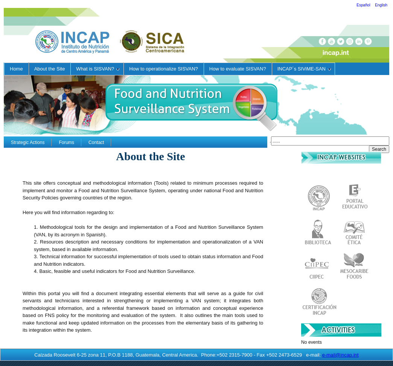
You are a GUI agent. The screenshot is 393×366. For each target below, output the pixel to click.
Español (363, 5)
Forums (66, 142)
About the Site (49, 69)
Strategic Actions (27, 142)
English (381, 5)
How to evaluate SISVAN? (237, 69)
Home (16, 69)
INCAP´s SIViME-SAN (304, 69)
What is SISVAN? (97, 69)
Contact (96, 142)
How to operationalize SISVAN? (163, 69)
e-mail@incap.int (340, 355)
